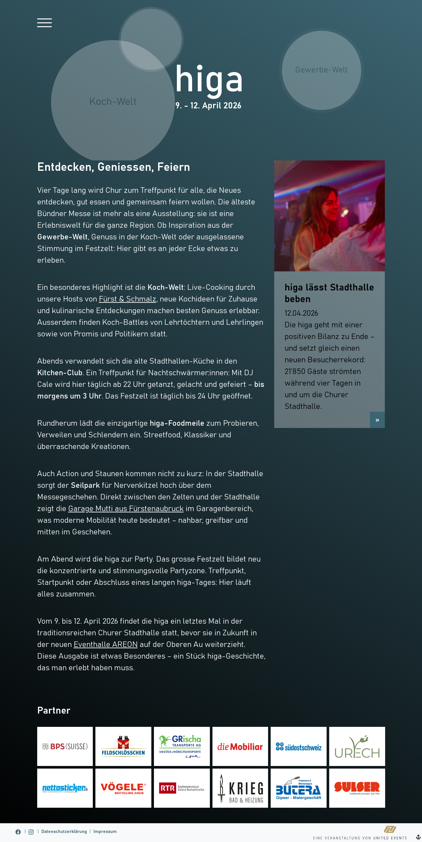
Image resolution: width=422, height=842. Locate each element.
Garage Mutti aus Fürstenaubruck (126, 509)
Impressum (105, 831)
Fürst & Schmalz (127, 299)
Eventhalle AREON (106, 645)
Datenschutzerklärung (64, 831)
